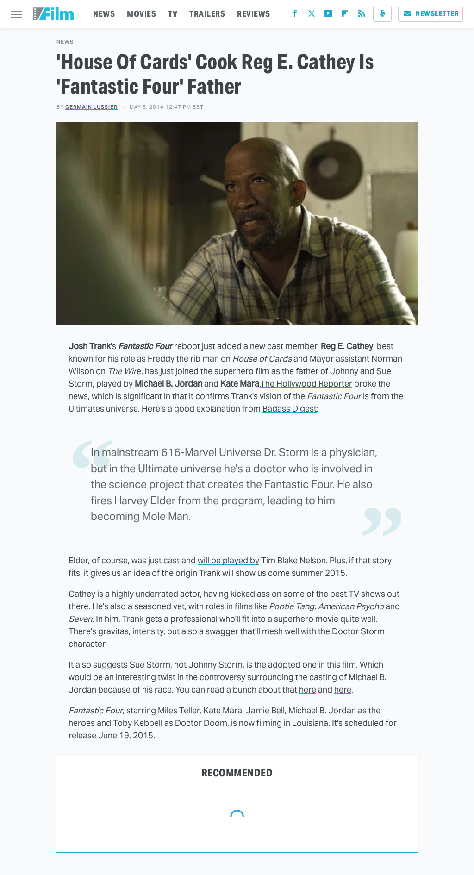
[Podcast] (382, 14)
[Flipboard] (345, 15)
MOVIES (141, 13)
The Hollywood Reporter (306, 383)
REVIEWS (253, 13)
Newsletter (430, 14)
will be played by (228, 560)
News (65, 42)
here (307, 689)
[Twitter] (311, 15)
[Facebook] (295, 15)
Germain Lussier (91, 107)
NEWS (104, 13)
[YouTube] (328, 15)
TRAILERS (207, 13)
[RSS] (361, 15)
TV (172, 13)
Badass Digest (289, 408)
